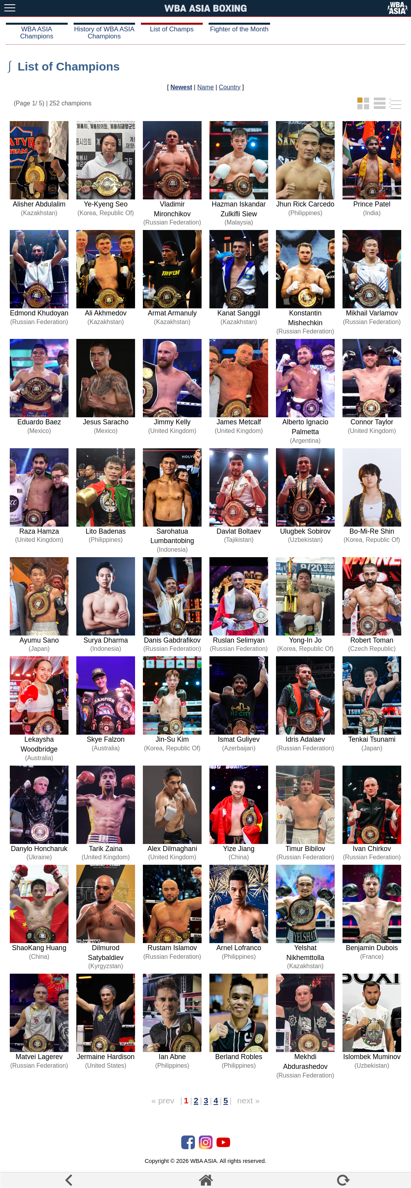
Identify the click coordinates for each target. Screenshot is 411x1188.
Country (229, 87)
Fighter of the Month (239, 29)
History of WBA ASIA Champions (104, 32)
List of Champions (69, 66)
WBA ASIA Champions (36, 32)
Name (205, 87)
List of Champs (172, 29)
